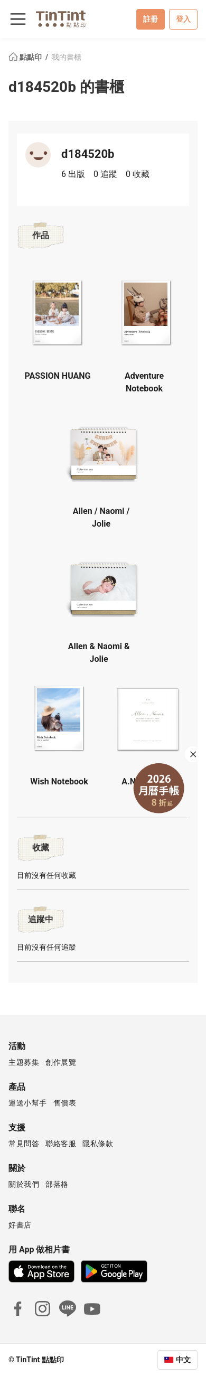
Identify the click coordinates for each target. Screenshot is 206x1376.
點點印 (25, 57)
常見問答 (23, 1143)
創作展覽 (60, 1062)
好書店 (20, 1225)
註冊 (150, 19)
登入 (183, 19)
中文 (183, 1359)
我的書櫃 (66, 57)
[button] (57, 310)
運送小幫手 (27, 1103)
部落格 (57, 1184)
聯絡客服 (60, 1143)
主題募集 (23, 1062)
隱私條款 (97, 1143)
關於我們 (23, 1184)
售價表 (65, 1103)
